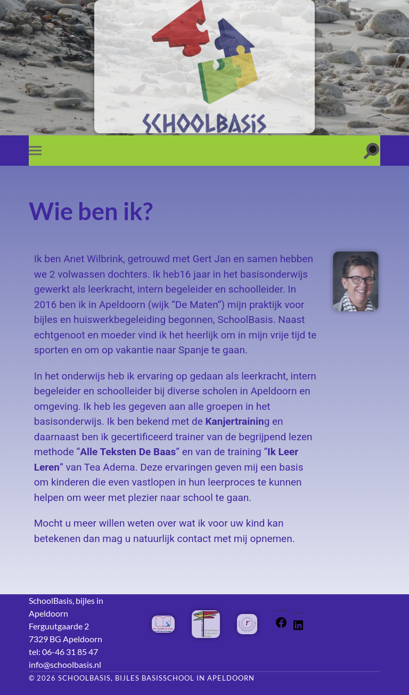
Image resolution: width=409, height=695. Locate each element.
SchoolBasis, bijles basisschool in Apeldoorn (156, 678)
